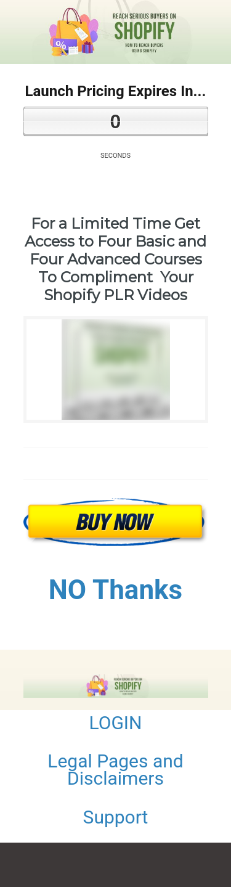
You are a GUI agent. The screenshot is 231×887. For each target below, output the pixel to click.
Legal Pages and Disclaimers (115, 769)
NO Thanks (115, 590)
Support (115, 817)
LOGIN (115, 723)
